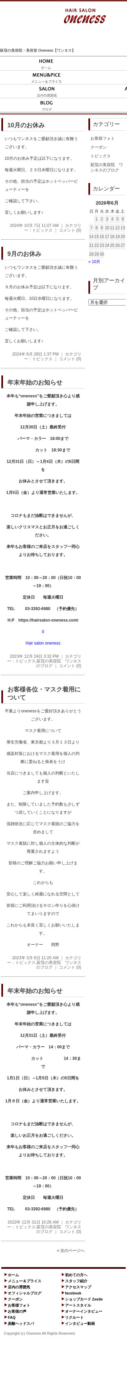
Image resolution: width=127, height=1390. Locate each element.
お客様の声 (17, 1311)
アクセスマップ (78, 1287)
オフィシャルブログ (24, 1293)
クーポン (98, 147)
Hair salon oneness (42, 643)
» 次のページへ (71, 1250)
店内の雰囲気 (19, 1287)
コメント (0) (70, 230)
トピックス (42, 230)
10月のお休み (26, 125)
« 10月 (94, 261)
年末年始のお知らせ (34, 382)
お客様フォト (102, 138)
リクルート (74, 1317)
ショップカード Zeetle (84, 1299)
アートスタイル (78, 1305)
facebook (73, 1293)
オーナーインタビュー (83, 1311)
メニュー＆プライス (24, 1281)
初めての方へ (76, 1275)
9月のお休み (24, 254)
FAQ (12, 1317)
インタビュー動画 (80, 1323)
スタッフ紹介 (76, 1281)
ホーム (13, 1275)
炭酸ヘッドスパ (21, 1323)
